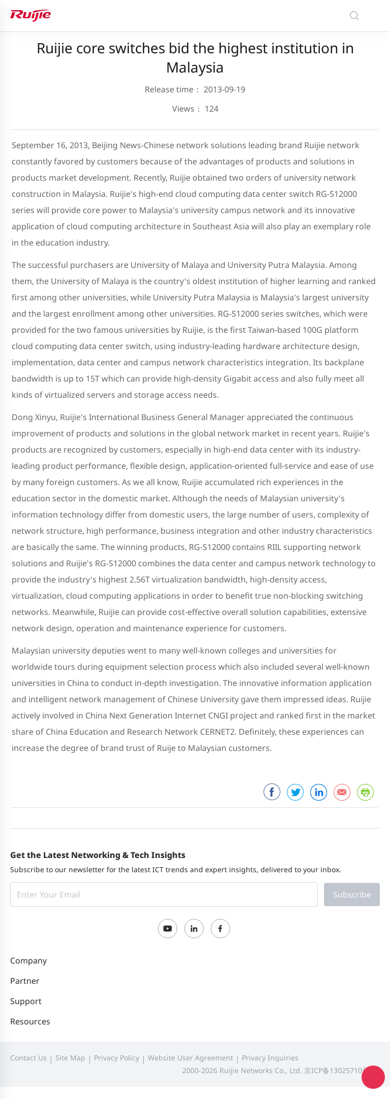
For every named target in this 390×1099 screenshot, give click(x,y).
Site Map (70, 1057)
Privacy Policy (116, 1057)
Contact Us (28, 1057)
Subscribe (352, 894)
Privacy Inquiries (270, 1057)
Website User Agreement (190, 1057)
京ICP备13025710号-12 (342, 1070)
